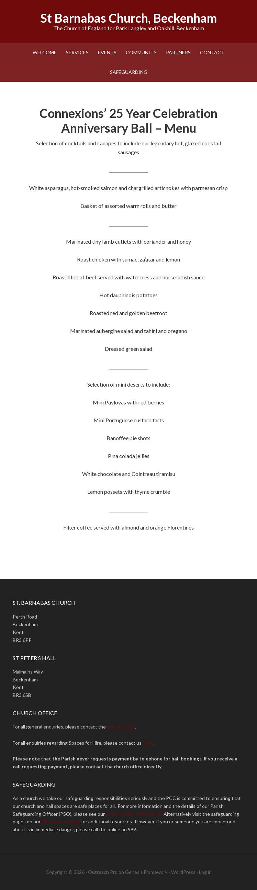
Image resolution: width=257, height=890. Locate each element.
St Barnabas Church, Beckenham (128, 17)
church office (121, 727)
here (148, 743)
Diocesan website (61, 821)
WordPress (183, 872)
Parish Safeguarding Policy (134, 814)
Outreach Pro (103, 872)
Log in (205, 872)
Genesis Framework (146, 872)
